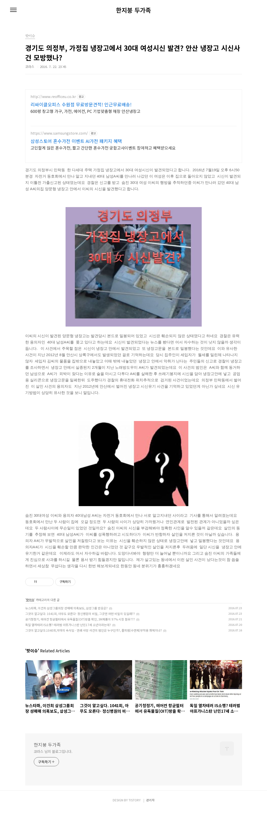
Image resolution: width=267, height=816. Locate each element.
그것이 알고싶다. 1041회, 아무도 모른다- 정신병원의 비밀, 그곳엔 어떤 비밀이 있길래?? (80, 619)
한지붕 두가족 (133, 10)
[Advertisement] (133, 124)
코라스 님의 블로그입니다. (53, 757)
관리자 (150, 806)
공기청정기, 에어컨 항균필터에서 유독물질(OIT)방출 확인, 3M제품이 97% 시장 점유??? (80, 625)
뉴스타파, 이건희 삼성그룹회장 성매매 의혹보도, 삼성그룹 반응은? (66, 614)
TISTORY (135, 806)
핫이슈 (30, 606)
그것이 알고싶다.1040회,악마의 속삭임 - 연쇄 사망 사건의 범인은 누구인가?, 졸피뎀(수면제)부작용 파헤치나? (93, 636)
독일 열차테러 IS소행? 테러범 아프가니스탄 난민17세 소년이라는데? (68, 631)
